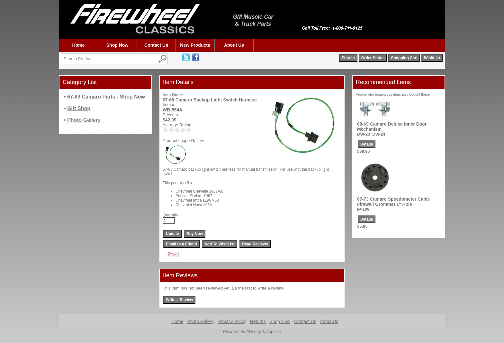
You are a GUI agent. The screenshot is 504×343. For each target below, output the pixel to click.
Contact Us (156, 45)
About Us (234, 45)
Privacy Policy (232, 321)
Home (78, 45)
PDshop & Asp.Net (263, 331)
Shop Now (117, 45)
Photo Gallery (200, 321)
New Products (195, 45)
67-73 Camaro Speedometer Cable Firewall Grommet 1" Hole (393, 201)
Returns (258, 321)
